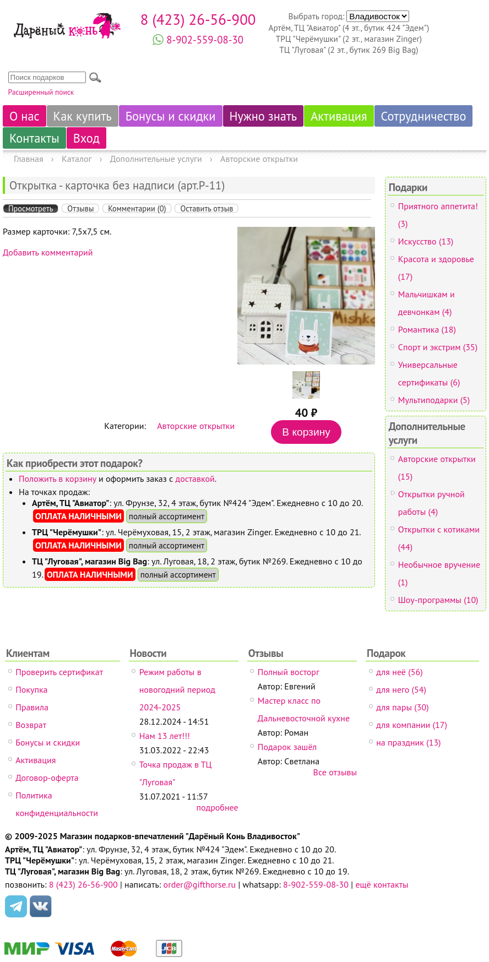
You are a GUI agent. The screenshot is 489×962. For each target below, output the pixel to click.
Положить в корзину (57, 478)
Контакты (34, 138)
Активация (339, 116)
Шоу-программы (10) (438, 599)
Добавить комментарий (48, 252)
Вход (86, 138)
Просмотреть (30, 208)
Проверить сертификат (59, 671)
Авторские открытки (259, 158)
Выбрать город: (317, 15)
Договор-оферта (46, 777)
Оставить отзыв (206, 208)
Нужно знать (263, 116)
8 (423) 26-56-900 (198, 19)
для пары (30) (402, 707)
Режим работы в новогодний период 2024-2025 (177, 689)
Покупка (31, 689)
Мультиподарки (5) (434, 399)
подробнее (217, 807)
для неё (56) (399, 671)
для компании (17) (411, 724)
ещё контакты (381, 884)
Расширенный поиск (41, 92)
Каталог (77, 158)
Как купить (82, 116)
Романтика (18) (427, 329)
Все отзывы (335, 772)
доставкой (195, 478)
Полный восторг (288, 671)
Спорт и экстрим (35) (437, 346)
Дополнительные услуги (156, 158)
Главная (29, 158)
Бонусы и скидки (171, 116)
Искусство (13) (426, 241)
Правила (31, 707)
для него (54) (401, 689)
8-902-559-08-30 (204, 39)
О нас (24, 116)
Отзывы (80, 208)
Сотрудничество (423, 116)
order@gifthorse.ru (200, 884)
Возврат (30, 724)
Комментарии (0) (137, 208)
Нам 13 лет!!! (164, 735)
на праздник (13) (408, 742)
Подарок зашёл (287, 746)
